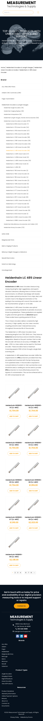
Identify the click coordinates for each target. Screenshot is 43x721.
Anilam (4, 647)
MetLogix (4, 656)
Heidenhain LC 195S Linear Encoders (17, 144)
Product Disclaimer (8, 691)
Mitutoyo (5, 661)
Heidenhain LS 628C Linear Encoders (17, 217)
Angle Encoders (7, 674)
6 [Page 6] (25, 573)
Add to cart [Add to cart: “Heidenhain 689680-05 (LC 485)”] (14, 491)
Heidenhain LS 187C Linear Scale (15, 197)
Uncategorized (7, 270)
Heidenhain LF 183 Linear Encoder (16, 170)
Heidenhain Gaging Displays (12, 111)
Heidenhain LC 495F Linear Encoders (17, 160)
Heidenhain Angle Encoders (12, 108)
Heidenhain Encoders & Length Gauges (19, 68)
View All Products (7, 684)
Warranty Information (9, 693)
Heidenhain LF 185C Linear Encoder (16, 180)
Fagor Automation (8, 99)
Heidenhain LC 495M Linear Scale (16, 164)
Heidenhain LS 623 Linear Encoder (16, 214)
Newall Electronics (8, 258)
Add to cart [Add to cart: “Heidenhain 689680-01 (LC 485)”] (14, 416)
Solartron (5, 666)
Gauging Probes (7, 676)
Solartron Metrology (9, 264)
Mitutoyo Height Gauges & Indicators (14, 252)
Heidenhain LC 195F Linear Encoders (16, 140)
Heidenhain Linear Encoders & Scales (15, 121)
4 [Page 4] (20, 573)
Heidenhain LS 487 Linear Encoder (16, 207)
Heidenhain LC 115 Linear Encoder (16, 127)
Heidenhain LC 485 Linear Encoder (16, 150)
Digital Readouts (7, 679)
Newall (4, 664)
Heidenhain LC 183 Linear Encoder (16, 130)
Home (3, 68)
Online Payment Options (10, 696)
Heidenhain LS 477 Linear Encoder (16, 204)
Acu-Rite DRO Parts (8, 87)
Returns (4, 698)
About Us (5, 701)
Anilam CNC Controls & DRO (11, 93)
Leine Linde (5, 234)
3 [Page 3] (17, 573)
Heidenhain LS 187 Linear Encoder (16, 194)
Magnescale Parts (8, 240)
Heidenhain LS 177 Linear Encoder (16, 190)
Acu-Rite (4, 644)
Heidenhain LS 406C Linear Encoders (17, 200)
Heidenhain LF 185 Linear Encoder (16, 177)
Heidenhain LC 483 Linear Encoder (16, 147)
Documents (5, 706)
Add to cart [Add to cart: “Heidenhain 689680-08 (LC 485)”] (33, 528)
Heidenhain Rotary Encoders (12, 227)
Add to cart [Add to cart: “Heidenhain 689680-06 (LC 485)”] (33, 491)
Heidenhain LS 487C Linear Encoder (17, 210)
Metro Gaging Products (10, 246)
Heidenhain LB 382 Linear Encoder (16, 124)
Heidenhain (5, 651)
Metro (4, 659)
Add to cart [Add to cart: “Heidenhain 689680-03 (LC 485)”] (14, 453)
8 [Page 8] (31, 573)
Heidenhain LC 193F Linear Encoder (16, 137)
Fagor (3, 649)
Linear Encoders (7, 681)
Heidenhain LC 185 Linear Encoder (16, 134)
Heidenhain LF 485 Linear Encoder (16, 184)
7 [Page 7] (28, 573)
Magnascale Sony (7, 654)
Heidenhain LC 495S (12, 167)
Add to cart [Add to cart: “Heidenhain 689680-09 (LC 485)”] (14, 565)
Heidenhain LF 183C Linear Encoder (16, 174)
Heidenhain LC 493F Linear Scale (16, 154)
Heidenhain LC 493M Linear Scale (16, 157)
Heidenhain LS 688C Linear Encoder (16, 220)
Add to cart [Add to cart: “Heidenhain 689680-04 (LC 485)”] (33, 453)
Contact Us (5, 703)
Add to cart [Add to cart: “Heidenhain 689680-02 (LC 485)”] (33, 416)
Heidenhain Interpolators (11, 114)
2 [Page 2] (15, 573)
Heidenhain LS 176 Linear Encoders (16, 187)
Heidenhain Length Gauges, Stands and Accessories (20, 118)
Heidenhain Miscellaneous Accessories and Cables (19, 224)
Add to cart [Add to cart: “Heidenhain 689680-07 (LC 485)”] (14, 528)
